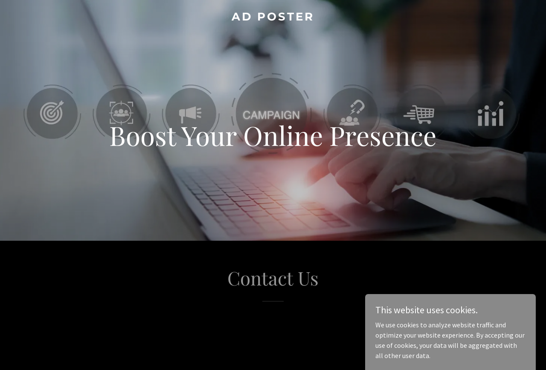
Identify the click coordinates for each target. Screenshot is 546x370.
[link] (273, 18)
